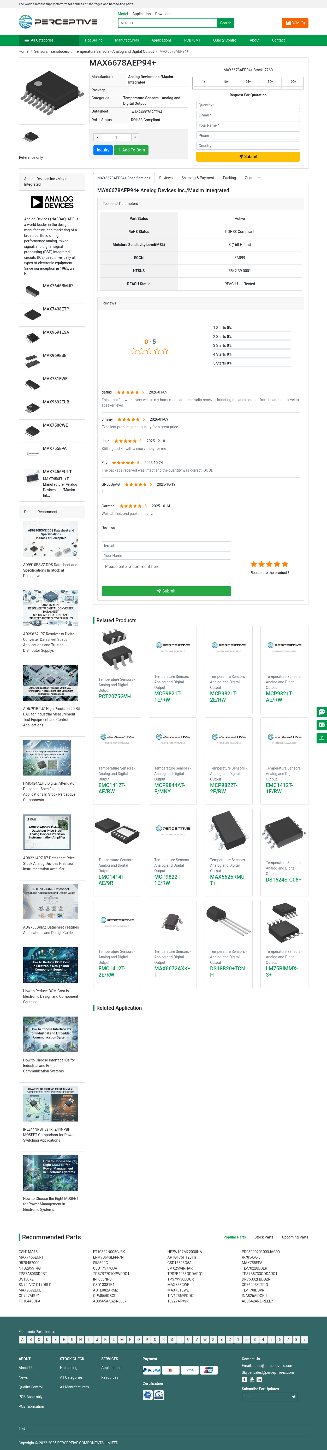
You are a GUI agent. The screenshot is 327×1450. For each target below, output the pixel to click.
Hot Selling (94, 40)
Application (141, 14)
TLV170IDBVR (253, 1290)
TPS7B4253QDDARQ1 (185, 1274)
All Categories (42, 40)
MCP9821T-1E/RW (168, 696)
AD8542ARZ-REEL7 (257, 1301)
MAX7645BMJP (58, 285)
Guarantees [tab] (254, 178)
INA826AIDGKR (254, 1296)
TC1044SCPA (29, 1301)
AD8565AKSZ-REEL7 (110, 1301)
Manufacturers (127, 40)
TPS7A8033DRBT (33, 1274)
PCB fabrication (31, 1406)
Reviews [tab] (166, 178)
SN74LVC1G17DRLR (35, 1285)
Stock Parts (264, 1237)
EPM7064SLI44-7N (108, 1257)
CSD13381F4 (104, 1285)
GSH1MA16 (28, 1252)
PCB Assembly (31, 1397)
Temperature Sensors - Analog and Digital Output (114, 51)
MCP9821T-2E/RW (223, 696)
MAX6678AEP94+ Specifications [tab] (124, 178)
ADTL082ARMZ (105, 1290)
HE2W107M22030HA (185, 1252)
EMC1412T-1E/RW (279, 788)
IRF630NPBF (103, 1279)
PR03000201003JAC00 (261, 1252)
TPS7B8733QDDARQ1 (260, 1274)
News (23, 1377)
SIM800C (100, 1263)
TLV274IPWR (178, 1301)
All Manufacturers (74, 1387)
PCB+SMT (192, 40)
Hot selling (68, 1368)
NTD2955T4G (30, 1268)
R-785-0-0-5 (251, 1257)
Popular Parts (235, 1237)
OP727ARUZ (29, 1296)
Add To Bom (131, 150)
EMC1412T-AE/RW (112, 788)
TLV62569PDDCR (182, 1296)
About (254, 40)
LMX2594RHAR (180, 1268)
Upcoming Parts (295, 1237)
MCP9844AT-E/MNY (169, 788)
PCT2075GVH (115, 696)
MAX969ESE (55, 355)
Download (163, 14)
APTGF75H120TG (182, 1257)
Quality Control (225, 40)
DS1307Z (26, 1279)
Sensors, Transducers (51, 51)
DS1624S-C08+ (283, 880)
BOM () (295, 23)
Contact (278, 40)
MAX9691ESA (56, 332)
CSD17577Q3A (105, 1268)
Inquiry (103, 150)
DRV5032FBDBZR (256, 1279)
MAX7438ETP (56, 309)
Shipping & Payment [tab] (198, 178)
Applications (161, 40)
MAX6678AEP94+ (147, 112)
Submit (248, 156)
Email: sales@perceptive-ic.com (267, 1366)
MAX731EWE (55, 378)
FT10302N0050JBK (109, 1252)
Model (123, 14)
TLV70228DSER (254, 1268)
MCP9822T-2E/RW (223, 788)
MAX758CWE (55, 425)
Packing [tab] (229, 178)
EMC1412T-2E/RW (112, 971)
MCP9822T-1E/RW (168, 880)
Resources (109, 1377)
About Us (26, 1368)
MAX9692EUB (56, 402)
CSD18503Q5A (180, 1263)
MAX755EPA (55, 448)
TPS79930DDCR (181, 1279)
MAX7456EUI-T (57, 471)
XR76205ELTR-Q (255, 1285)
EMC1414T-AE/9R (112, 880)
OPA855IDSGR (105, 1296)
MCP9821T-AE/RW (279, 696)
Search (225, 23)
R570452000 (29, 1263)
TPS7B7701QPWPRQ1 (111, 1274)
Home (24, 51)
